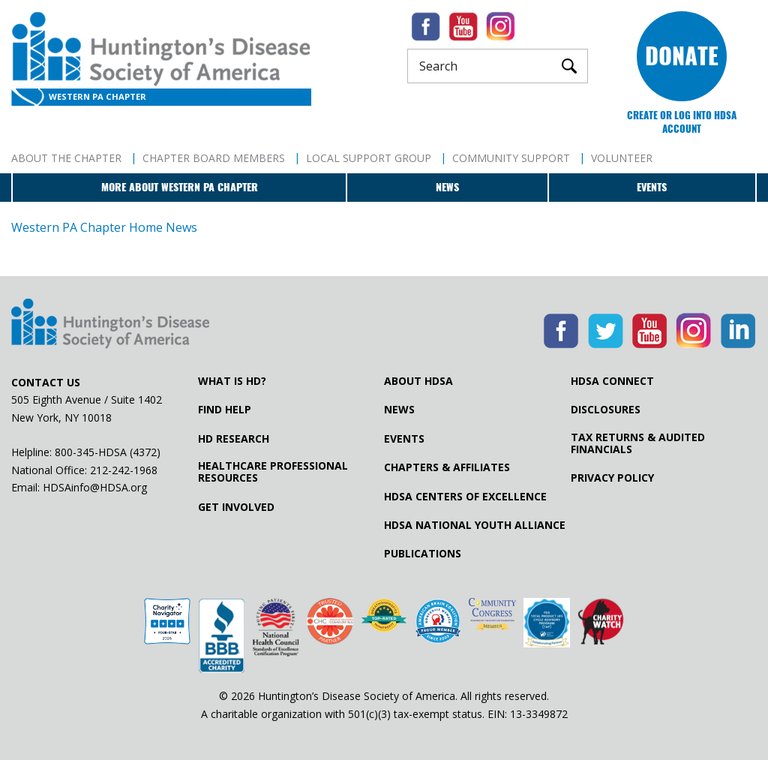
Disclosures (605, 410)
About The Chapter (66, 158)
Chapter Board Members (213, 158)
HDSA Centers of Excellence (465, 497)
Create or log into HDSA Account (681, 122)
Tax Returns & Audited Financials (638, 443)
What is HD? (232, 381)
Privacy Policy (612, 478)
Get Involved (236, 507)
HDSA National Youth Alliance (475, 525)
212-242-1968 (124, 470)
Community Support (511, 158)
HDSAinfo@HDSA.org (95, 487)
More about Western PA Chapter (179, 187)
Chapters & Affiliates (447, 467)
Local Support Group (368, 158)
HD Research (233, 439)
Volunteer (621, 158)
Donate (681, 56)
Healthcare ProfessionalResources (273, 472)
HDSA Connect (612, 381)
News (447, 187)
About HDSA (418, 381)
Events (652, 187)
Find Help (224, 410)
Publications (422, 554)
